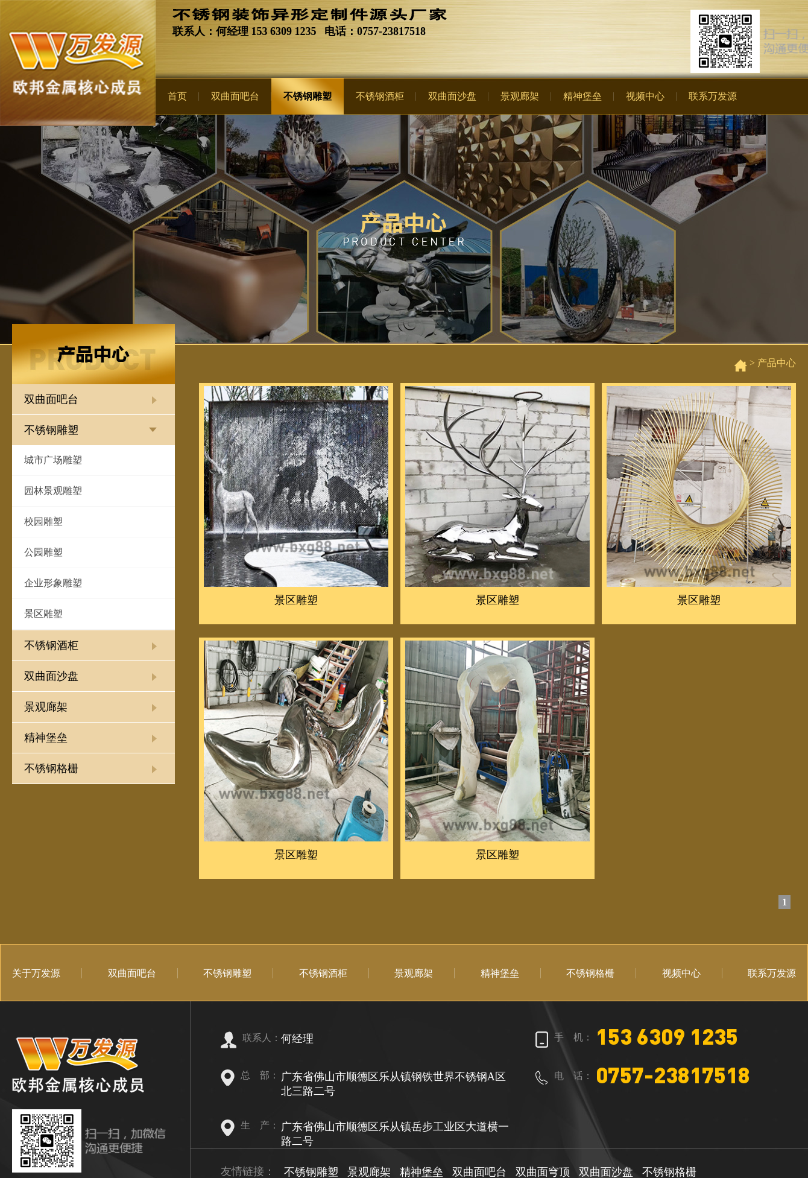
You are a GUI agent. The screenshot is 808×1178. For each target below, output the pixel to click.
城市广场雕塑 (53, 460)
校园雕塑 (43, 521)
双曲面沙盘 (452, 96)
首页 (177, 96)
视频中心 (645, 96)
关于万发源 (36, 973)
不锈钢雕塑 (307, 96)
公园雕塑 (43, 552)
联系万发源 (713, 96)
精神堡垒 (582, 96)
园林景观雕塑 (53, 491)
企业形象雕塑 (53, 583)
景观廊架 (519, 96)
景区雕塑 (43, 614)
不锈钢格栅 (51, 768)
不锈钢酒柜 (380, 96)
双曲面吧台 (235, 96)
